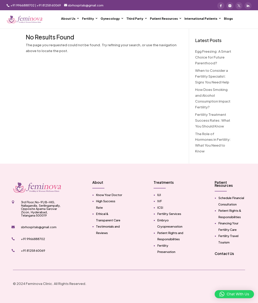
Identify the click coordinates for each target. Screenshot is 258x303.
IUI (159, 201)
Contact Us (224, 259)
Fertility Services (169, 220)
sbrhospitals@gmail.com (38, 233)
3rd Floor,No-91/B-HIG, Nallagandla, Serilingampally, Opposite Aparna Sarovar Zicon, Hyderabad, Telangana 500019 (41, 214)
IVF (159, 207)
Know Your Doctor (109, 201)
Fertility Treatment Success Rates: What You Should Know (212, 126)
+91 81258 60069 (49, 5)
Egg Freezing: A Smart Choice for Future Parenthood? (213, 63)
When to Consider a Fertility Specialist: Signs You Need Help (212, 82)
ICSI (160, 213)
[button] (234, 294)
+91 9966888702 (22, 5)
